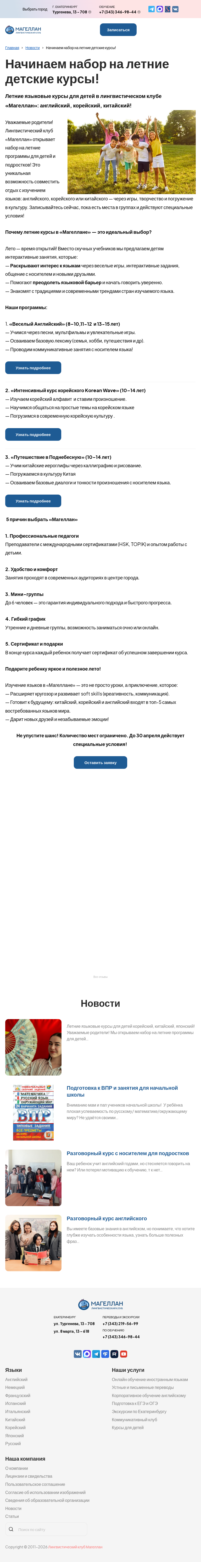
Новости (32, 47)
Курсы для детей (128, 1427)
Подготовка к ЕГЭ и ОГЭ (135, 1403)
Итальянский (17, 1411)
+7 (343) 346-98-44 (117, 11)
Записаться (118, 29)
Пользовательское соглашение (35, 1484)
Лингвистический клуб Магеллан (75, 1546)
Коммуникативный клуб (134, 1419)
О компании (16, 1468)
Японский (14, 1435)
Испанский (15, 1403)
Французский (17, 1395)
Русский (13, 1443)
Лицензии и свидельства (28, 1476)
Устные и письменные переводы (143, 1387)
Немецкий (15, 1387)
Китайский (15, 1419)
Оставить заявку (100, 762)
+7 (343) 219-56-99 (120, 1323)
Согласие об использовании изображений (45, 1492)
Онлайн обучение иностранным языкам (150, 1379)
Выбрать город (35, 9)
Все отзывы (100, 976)
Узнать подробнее (33, 367)
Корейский (15, 1427)
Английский (16, 1379)
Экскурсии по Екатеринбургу (139, 1411)
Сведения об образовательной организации (47, 1500)
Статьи (12, 1516)
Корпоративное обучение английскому (149, 1395)
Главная (12, 47)
